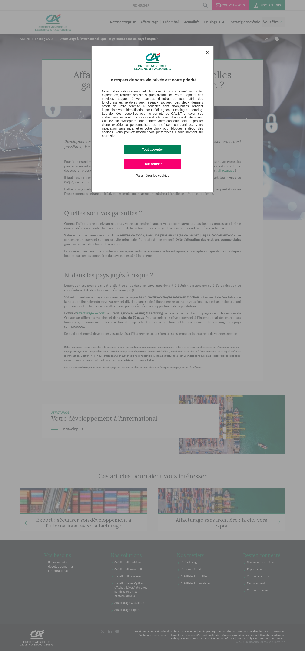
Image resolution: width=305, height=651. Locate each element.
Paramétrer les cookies (152, 175)
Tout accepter (152, 149)
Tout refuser (152, 164)
